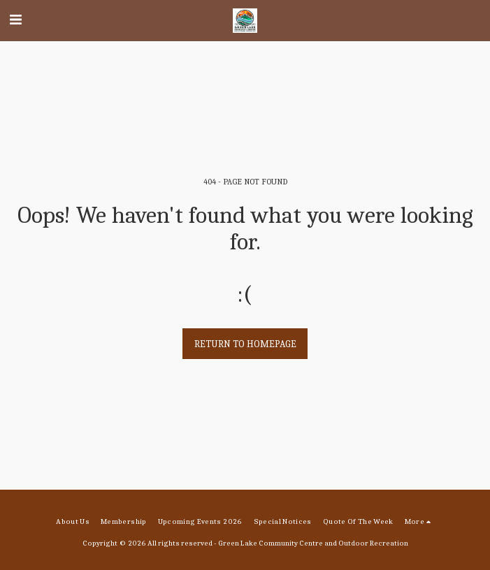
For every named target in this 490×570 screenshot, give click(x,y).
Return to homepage (245, 344)
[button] (15, 20)
